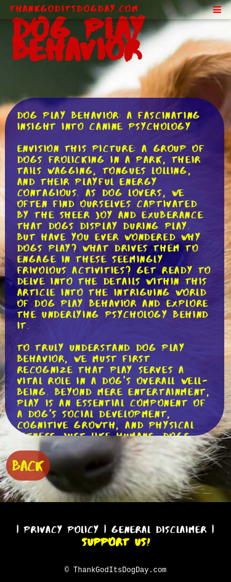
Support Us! (116, 540)
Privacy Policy (61, 527)
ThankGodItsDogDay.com (74, 8)
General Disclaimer (159, 527)
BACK (28, 464)
